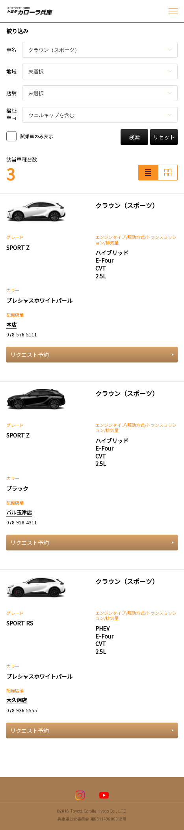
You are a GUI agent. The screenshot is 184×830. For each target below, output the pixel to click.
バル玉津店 (19, 512)
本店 (11, 324)
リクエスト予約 (92, 355)
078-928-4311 (21, 522)
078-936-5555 (21, 710)
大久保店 (16, 700)
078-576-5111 (21, 334)
